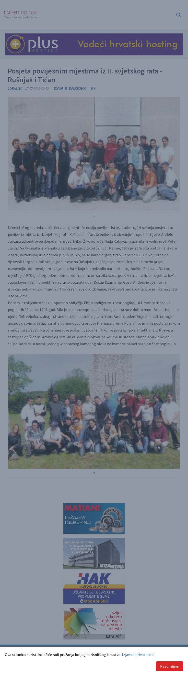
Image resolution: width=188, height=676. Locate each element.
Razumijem (169, 666)
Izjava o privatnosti (138, 654)
